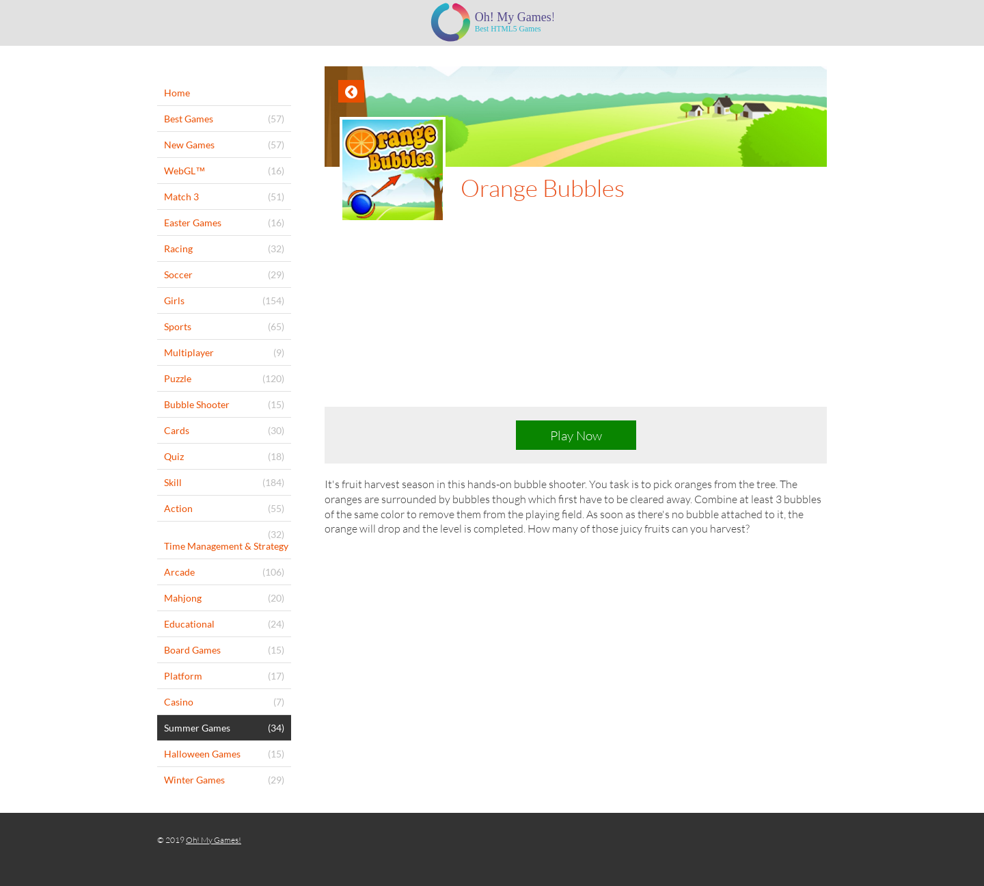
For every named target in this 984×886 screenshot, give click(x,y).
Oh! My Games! (213, 840)
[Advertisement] (576, 325)
